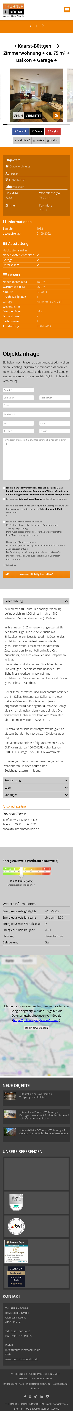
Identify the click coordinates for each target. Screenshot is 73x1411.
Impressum (10, 1383)
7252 (9, 198)
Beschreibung (13, 601)
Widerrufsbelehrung (38, 1383)
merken (38, 140)
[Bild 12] (58, 124)
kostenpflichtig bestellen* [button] (36, 574)
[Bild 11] (53, 124)
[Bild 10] (48, 124)
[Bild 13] (63, 124)
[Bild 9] (43, 124)
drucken (52, 140)
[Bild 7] (34, 124)
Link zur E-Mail (54, 509)
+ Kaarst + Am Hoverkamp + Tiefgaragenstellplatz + (35, 1095)
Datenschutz (60, 1383)
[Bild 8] (38, 124)
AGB (21, 1383)
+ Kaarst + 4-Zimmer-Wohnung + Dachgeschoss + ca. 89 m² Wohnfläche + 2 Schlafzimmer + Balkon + (44, 1115)
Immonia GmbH (42, 1378)
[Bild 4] (19, 124)
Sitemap (35, 1388)
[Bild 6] (29, 124)
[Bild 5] (24, 124)
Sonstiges (10, 795)
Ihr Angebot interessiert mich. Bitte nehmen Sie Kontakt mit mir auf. (36, 459)
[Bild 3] (14, 124)
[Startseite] (13, 10)
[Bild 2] (9, 124)
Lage (7, 787)
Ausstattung (12, 780)
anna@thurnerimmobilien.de (21, 829)
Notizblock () (22, 140)
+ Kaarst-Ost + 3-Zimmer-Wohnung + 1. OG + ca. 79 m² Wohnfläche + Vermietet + (43, 1131)
